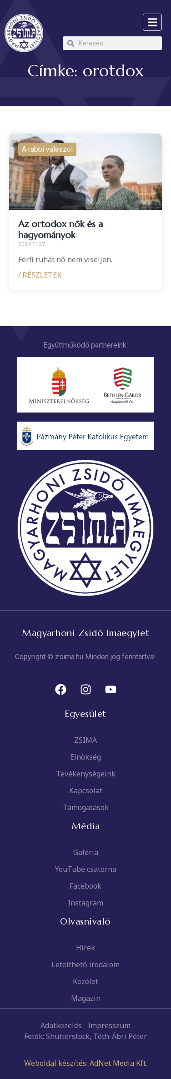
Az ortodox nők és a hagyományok (60, 230)
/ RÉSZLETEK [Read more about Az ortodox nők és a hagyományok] (40, 275)
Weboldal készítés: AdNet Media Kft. (85, 1063)
